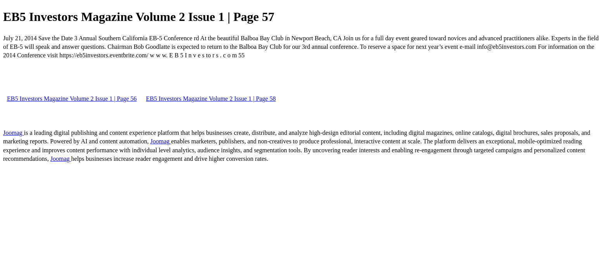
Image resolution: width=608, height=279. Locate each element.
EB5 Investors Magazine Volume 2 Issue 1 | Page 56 (72, 98)
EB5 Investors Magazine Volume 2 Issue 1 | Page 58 (211, 98)
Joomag (13, 132)
